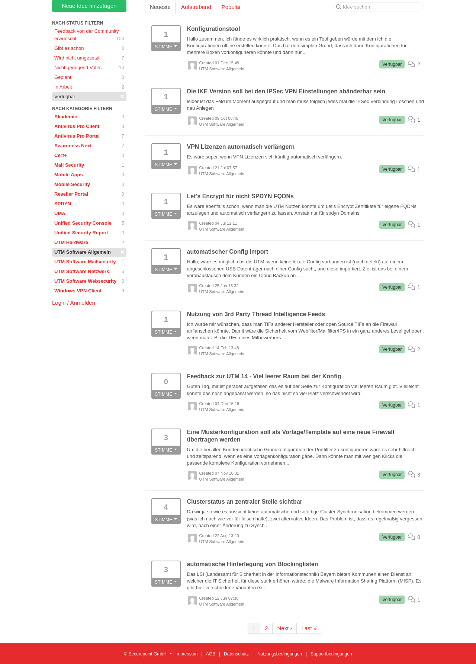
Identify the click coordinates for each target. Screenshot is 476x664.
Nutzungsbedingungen (279, 654)
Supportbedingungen (331, 654)
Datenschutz (236, 654)
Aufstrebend (196, 7)
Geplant (89, 77)
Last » (308, 628)
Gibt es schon (89, 48)
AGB (210, 654)
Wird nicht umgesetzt (89, 58)
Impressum (186, 654)
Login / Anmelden (73, 302)
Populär (231, 7)
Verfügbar (89, 96)
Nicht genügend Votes (89, 67)
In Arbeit (89, 87)
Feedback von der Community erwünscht (89, 35)
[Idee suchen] (378, 7)
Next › (284, 628)
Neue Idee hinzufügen (89, 6)
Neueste (160, 7)
